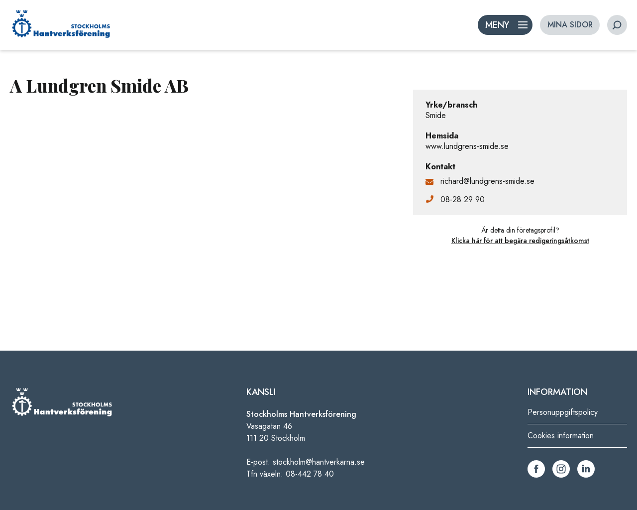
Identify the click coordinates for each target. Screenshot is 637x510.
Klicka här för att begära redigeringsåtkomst (520, 241)
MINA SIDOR (570, 24)
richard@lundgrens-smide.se (487, 181)
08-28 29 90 (462, 199)
